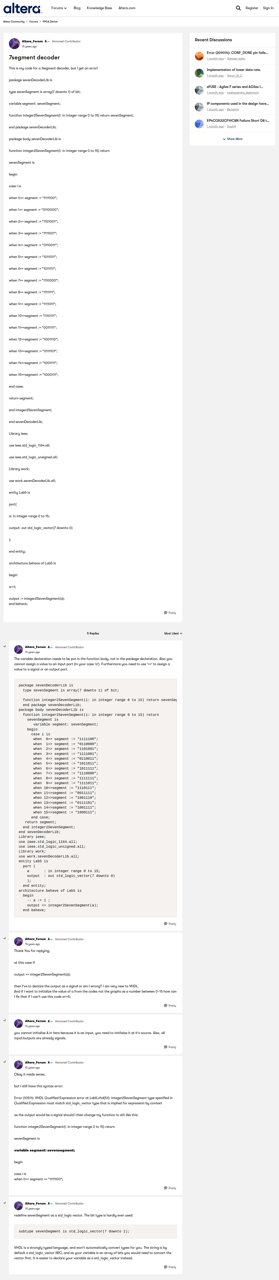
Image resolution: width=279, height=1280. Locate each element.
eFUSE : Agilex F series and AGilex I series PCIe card (233, 87)
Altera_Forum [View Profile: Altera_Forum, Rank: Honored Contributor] (32, 41)
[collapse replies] (4, 646)
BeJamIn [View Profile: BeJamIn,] (233, 109)
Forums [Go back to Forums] (33, 21)
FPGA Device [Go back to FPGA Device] (50, 21)
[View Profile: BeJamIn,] (199, 107)
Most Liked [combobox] (173, 634)
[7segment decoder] (32, 652)
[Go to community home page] (23, 8)
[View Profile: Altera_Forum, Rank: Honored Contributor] (14, 43)
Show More (232, 139)
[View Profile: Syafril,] (199, 124)
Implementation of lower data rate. (234, 70)
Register (252, 8)
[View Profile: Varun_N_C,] (199, 73)
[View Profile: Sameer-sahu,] (199, 56)
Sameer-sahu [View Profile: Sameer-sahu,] (236, 58)
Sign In (268, 8)
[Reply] (170, 613)
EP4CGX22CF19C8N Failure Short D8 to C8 (238, 121)
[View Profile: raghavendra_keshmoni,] (199, 90)
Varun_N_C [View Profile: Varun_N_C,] (234, 75)
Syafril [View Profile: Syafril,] (231, 126)
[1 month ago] (215, 58)
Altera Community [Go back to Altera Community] (14, 21)
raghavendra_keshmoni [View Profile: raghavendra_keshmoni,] (243, 92)
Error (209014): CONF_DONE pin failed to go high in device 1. (237, 53)
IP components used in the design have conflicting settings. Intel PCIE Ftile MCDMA (236, 104)
